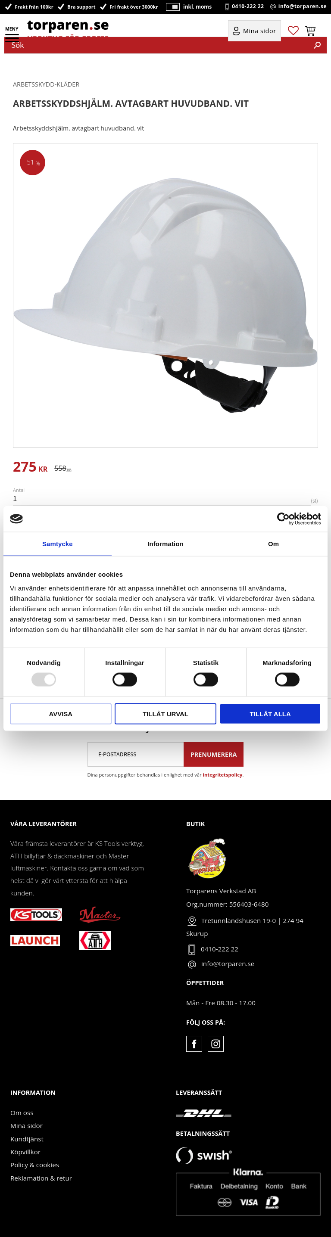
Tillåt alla (270, 713)
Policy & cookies (34, 1164)
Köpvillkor (25, 1151)
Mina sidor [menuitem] (259, 31)
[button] (12, 41)
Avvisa (60, 713)
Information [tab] (165, 543)
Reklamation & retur (41, 1178)
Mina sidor (26, 1125)
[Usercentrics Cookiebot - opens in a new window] (283, 519)
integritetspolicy (223, 774)
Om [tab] (273, 543)
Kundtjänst (27, 1138)
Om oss (21, 1112)
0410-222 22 (248, 6)
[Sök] (317, 45)
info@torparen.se (302, 6)
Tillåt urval (165, 713)
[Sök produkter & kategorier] (156, 45)
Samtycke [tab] (57, 543)
